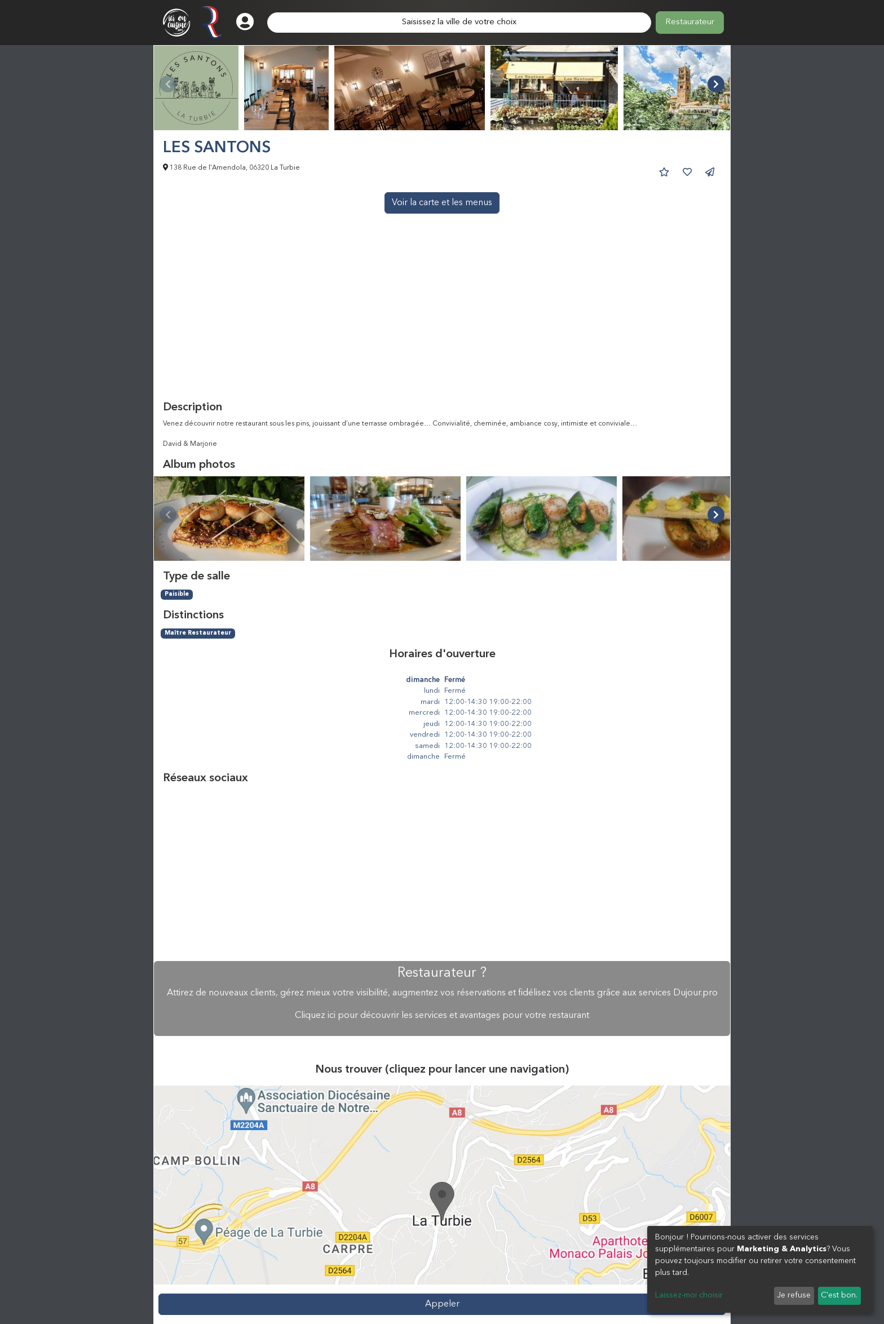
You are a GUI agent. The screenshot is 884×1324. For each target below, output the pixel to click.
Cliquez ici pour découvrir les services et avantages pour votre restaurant (442, 1015)
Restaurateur (689, 22)
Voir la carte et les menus (442, 202)
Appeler (442, 1304)
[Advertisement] (442, 316)
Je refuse (794, 1295)
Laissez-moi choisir (689, 1295)
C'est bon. (839, 1295)
